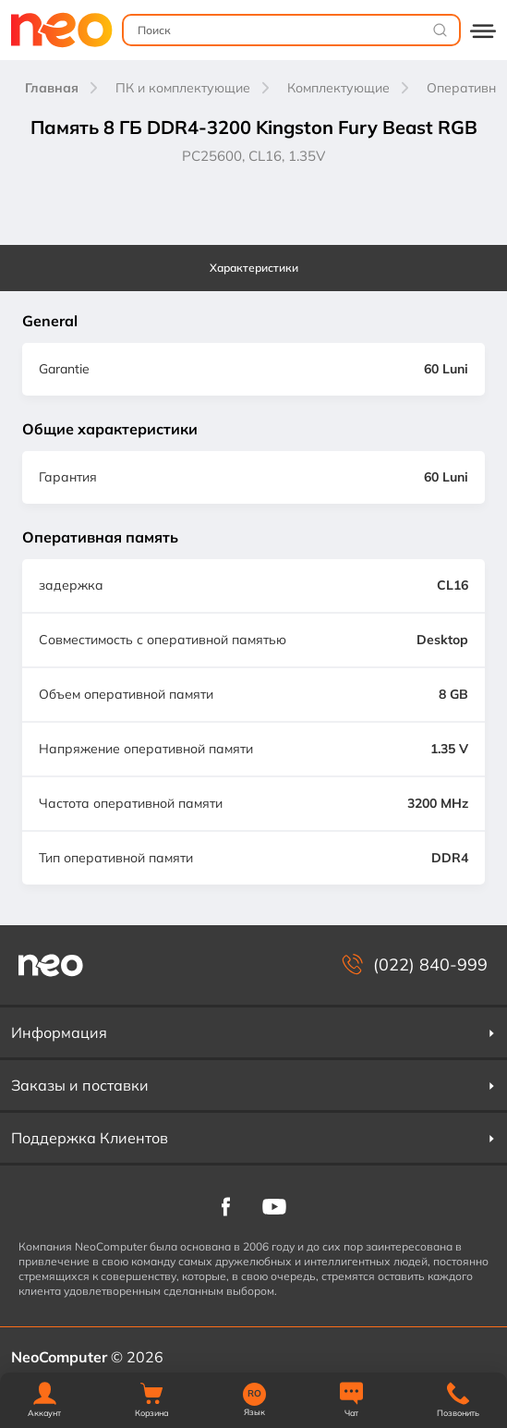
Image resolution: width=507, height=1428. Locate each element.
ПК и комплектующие (182, 87)
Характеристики (254, 268)
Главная (51, 87)
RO (254, 1393)
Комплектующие (338, 87)
